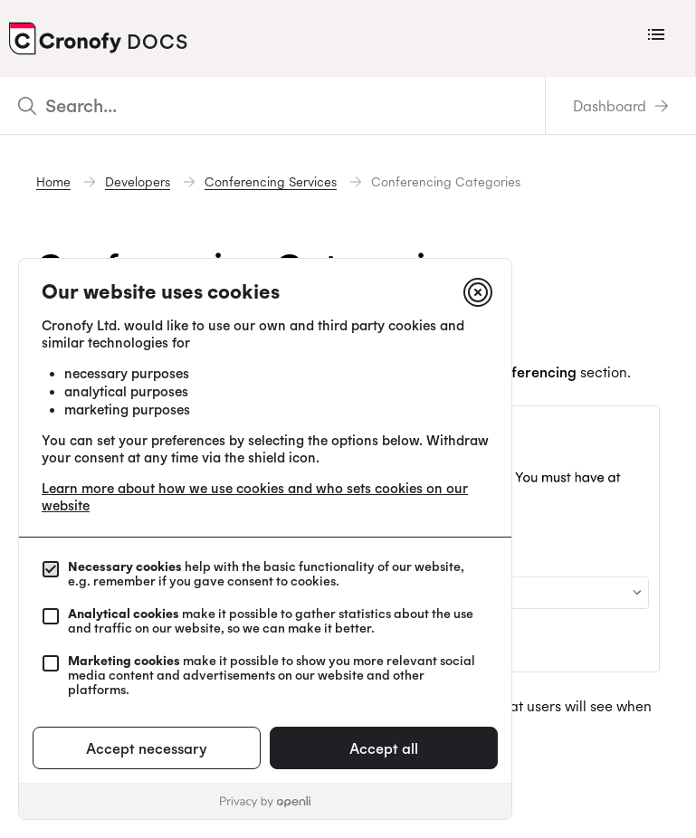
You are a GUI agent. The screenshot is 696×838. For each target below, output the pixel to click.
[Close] (478, 292)
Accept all (383, 748)
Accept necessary (146, 748)
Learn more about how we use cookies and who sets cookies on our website (255, 497)
